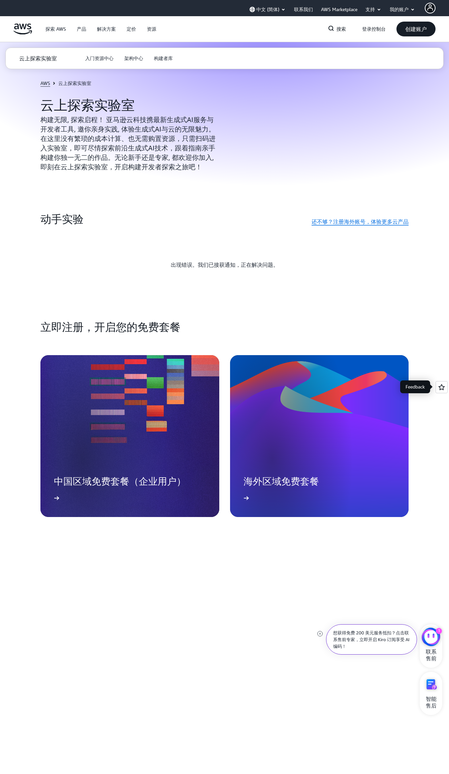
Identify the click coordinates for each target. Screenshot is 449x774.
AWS (45, 83)
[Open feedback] (442, 387)
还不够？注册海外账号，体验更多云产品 (360, 221)
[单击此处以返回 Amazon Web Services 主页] (22, 32)
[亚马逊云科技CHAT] (431, 638)
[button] (55, 29)
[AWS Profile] (430, 8)
